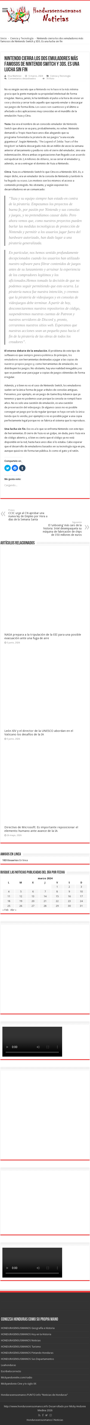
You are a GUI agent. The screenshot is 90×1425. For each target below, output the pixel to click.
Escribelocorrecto (11, 1371)
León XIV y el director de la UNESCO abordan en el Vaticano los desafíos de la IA (38, 732)
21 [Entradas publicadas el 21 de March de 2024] (45, 901)
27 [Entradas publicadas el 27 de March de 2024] (32, 905)
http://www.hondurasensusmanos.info (26, 1406)
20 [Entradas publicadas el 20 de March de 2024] (32, 901)
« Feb (5, 909)
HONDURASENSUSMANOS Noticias (21, 1340)
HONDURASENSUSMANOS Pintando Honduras (27, 1352)
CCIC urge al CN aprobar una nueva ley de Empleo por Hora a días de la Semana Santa (28, 515)
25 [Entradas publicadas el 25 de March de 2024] (8, 905)
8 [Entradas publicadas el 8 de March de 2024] (57, 891)
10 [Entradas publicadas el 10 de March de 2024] (81, 891)
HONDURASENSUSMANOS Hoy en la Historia (26, 1334)
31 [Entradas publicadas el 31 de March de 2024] (81, 905)
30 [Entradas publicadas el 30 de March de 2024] (69, 905)
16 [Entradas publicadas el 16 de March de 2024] (69, 896)
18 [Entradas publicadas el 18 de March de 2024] (8, 901)
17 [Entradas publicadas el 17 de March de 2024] (81, 896)
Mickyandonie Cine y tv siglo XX (18, 1383)
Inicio (3, 38)
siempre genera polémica (38, 355)
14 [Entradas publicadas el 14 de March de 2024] (45, 896)
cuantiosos (58, 106)
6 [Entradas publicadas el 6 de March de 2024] (33, 891)
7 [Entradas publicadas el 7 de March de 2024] (45, 891)
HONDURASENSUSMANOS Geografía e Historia (28, 1328)
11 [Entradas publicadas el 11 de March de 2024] (8, 896)
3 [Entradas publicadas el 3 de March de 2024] (81, 886)
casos (43, 106)
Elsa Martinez (15, 76)
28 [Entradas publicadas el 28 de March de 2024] (45, 905)
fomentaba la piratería (29, 137)
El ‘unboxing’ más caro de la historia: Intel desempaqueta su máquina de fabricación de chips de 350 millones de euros (61, 528)
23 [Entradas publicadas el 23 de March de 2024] (69, 901)
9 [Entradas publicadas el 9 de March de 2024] (69, 891)
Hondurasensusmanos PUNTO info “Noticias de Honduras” (34, 1394)
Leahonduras (8, 1365)
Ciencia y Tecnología (21, 38)
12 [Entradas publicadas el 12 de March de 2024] (20, 896)
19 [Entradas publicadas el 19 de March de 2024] (20, 901)
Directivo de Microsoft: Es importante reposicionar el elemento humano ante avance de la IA (41, 829)
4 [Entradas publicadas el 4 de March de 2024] (8, 891)
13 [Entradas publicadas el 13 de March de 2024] (32, 896)
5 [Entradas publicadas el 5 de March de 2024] (21, 891)
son (49, 106)
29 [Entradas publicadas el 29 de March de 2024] (57, 905)
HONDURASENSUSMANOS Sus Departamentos (27, 1358)
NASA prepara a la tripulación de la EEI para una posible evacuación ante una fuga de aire (42, 636)
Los (37, 106)
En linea (15, 860)
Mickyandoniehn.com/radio (16, 1377)
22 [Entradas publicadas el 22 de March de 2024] (57, 901)
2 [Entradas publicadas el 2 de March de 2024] (69, 886)
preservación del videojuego (24, 407)
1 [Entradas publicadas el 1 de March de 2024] (57, 886)
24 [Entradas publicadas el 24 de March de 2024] (81, 901)
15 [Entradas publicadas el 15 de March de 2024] (57, 896)
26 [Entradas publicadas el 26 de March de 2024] (20, 905)
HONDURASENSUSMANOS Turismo (21, 1346)
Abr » (13, 909)
